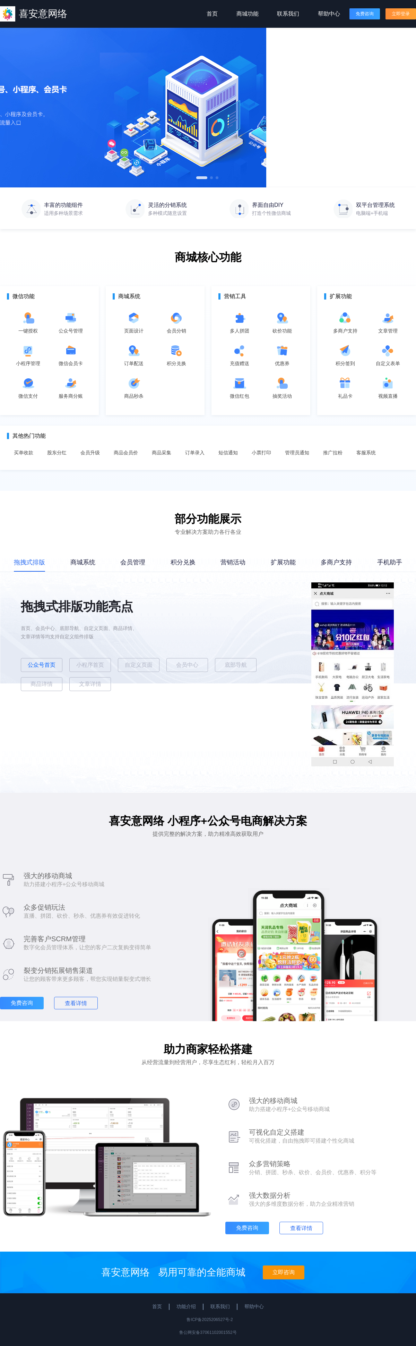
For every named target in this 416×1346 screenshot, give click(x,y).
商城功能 (247, 14)
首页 (212, 14)
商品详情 (42, 684)
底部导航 (236, 665)
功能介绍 (186, 1306)
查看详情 (76, 1003)
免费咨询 (365, 13)
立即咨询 (283, 1272)
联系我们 (288, 14)
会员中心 (187, 665)
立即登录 (401, 13)
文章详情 (90, 684)
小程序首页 (90, 665)
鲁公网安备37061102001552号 (207, 1332)
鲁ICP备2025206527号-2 (210, 1319)
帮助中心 (329, 14)
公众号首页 (41, 665)
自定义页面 (139, 665)
